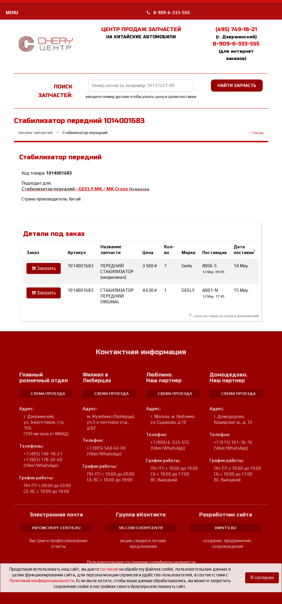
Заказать (43, 268)
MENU (12, 12)
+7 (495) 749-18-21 (43, 453)
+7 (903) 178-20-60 (43, 459)
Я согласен (262, 577)
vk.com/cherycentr (141, 527)
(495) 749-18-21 (236, 29)
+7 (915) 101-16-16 (233, 442)
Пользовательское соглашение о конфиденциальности (141, 562)
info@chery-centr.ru (56, 527)
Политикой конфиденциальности (41, 580)
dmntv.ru (225, 527)
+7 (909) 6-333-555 (169, 442)
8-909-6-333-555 (168, 12)
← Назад (255, 132)
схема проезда (48, 393)
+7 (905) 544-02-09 (106, 448)
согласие (109, 569)
